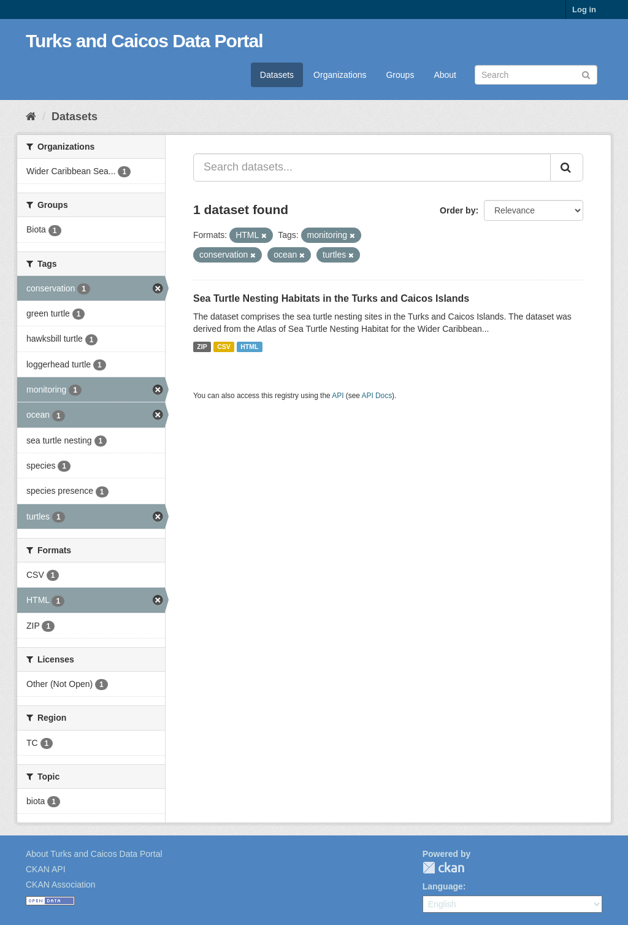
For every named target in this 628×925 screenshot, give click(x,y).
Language (443, 886)
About (445, 75)
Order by (457, 210)
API (337, 395)
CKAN (443, 867)
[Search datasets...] (372, 167)
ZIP (202, 346)
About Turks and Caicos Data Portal (94, 854)
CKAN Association (61, 884)
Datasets (277, 75)
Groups (400, 75)
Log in (584, 9)
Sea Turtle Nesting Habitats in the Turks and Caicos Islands (331, 298)
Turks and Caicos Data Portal (144, 41)
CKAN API (46, 869)
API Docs (377, 395)
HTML (249, 346)
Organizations (339, 75)
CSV (224, 346)
